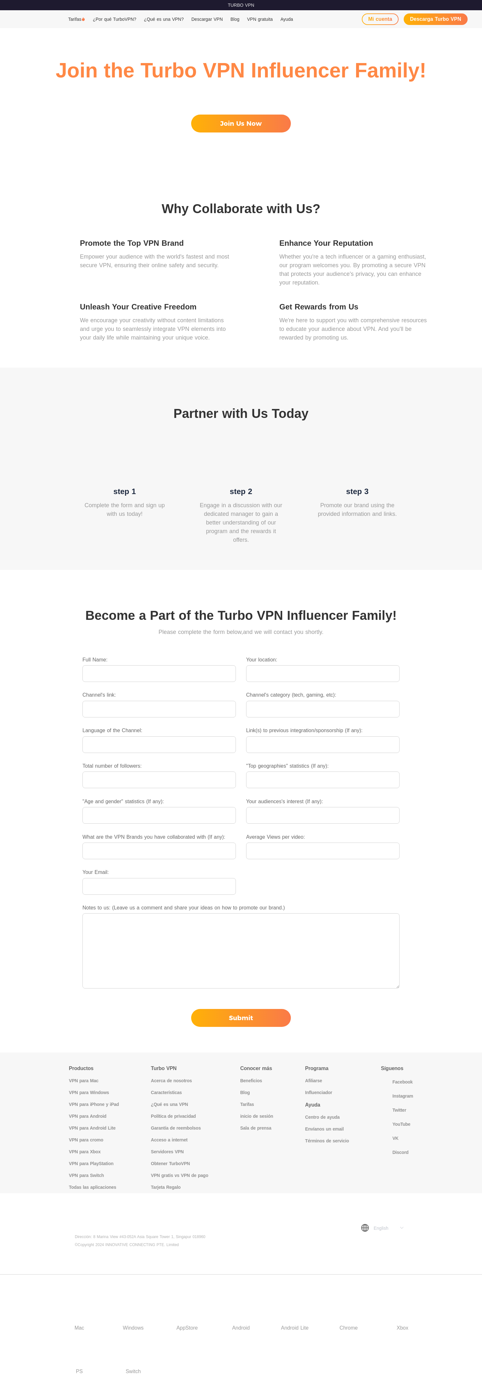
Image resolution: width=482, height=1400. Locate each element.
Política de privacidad (173, 1116)
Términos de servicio (327, 1140)
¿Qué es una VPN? (163, 19)
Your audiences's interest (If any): (284, 801)
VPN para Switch (86, 1175)
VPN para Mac (83, 1080)
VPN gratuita (260, 19)
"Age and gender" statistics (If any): (123, 801)
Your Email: (95, 872)
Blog (234, 19)
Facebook (397, 1082)
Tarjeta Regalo (166, 1187)
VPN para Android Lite (92, 1128)
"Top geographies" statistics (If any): (287, 766)
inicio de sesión (256, 1116)
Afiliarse (313, 1080)
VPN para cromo (86, 1139)
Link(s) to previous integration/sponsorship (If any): (304, 730)
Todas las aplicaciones (92, 1187)
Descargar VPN (207, 19)
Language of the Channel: (112, 730)
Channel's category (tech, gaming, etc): (291, 695)
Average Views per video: (275, 837)
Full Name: (94, 659)
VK (390, 1138)
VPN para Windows (89, 1092)
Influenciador (318, 1092)
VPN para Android (87, 1116)
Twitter (393, 1110)
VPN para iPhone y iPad (94, 1104)
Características (166, 1092)
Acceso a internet (169, 1139)
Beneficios (251, 1080)
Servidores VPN (167, 1151)
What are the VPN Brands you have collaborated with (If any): (153, 837)
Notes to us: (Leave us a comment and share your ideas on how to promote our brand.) (183, 907)
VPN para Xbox (85, 1151)
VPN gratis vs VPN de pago (179, 1175)
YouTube (395, 1124)
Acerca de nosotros (171, 1080)
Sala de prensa (255, 1128)
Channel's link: (99, 695)
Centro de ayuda (322, 1117)
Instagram (397, 1096)
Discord (394, 1152)
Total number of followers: (112, 766)
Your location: (261, 659)
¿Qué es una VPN (169, 1104)
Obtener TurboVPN (170, 1163)
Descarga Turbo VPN (435, 19)
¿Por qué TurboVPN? (114, 19)
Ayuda (286, 19)
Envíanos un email (324, 1129)
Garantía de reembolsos (176, 1128)
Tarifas (74, 19)
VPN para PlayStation (91, 1163)
